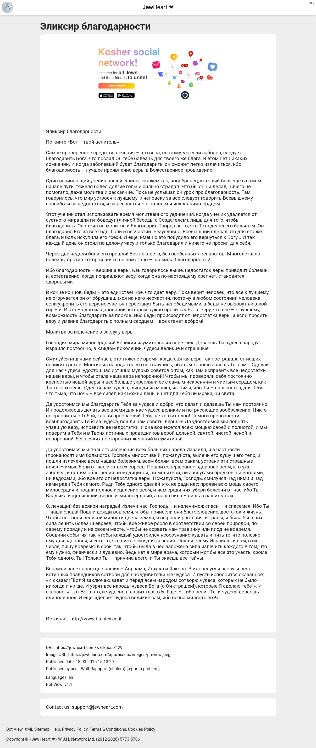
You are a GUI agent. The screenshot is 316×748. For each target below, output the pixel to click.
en (71, 677)
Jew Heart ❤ (43, 739)
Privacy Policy (75, 729)
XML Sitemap (37, 729)
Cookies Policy (141, 729)
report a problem (142, 668)
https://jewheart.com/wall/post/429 (89, 647)
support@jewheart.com (97, 707)
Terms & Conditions (108, 729)
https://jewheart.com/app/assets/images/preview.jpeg (119, 654)
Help (56, 729)
